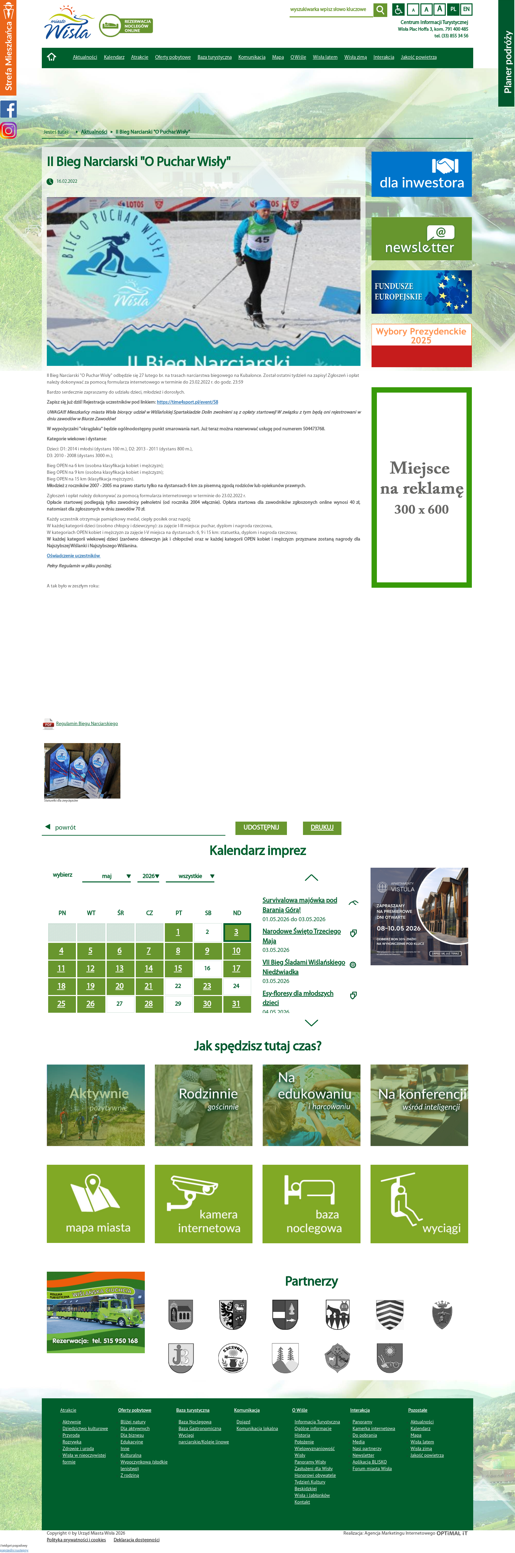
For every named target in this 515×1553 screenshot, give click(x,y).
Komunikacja (247, 1410)
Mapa (278, 57)
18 (61, 987)
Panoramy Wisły (310, 1462)
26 (90, 1004)
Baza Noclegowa (195, 1422)
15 (178, 969)
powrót (60, 828)
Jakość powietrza (419, 57)
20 (119, 987)
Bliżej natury (132, 1422)
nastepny (21, 1550)
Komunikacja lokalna (257, 1428)
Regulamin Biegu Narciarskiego (87, 723)
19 (90, 987)
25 (61, 1004)
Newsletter (363, 1455)
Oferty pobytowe (173, 57)
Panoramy (362, 1422)
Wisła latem (325, 57)
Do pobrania (364, 1435)
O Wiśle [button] (298, 57)
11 (61, 969)
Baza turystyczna (193, 1410)
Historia (302, 1435)
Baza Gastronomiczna (200, 1428)
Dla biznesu (132, 1435)
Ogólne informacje (313, 1428)
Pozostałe (417, 1410)
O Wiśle (300, 1410)
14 (148, 969)
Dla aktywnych (134, 1428)
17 (236, 969)
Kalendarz (114, 57)
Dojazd (243, 1422)
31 (236, 1004)
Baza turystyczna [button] (215, 57)
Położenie (304, 1442)
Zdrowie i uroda (78, 1448)
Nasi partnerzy (366, 1448)
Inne (124, 1448)
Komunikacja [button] (252, 57)
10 (236, 951)
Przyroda (71, 1435)
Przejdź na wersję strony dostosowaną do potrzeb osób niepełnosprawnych (398, 9)
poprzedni (7, 1550)
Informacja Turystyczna (317, 1422)
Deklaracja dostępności (137, 1540)
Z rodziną (129, 1475)
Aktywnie (72, 1422)
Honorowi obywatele (315, 1475)
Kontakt (302, 1502)
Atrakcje (139, 57)
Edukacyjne (131, 1442)
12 (90, 969)
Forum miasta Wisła (372, 1468)
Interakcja (360, 1410)
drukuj (322, 828)
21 (148, 987)
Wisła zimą (355, 57)
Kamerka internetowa (373, 1428)
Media (358, 1442)
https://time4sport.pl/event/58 (187, 402)
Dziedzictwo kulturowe (85, 1428)
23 (207, 987)
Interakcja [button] (384, 57)
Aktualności (85, 57)
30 (207, 1004)
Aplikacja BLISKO (369, 1462)
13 (119, 969)
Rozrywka (72, 1442)
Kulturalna (130, 1455)
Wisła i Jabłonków (312, 1495)
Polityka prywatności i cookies (76, 1540)
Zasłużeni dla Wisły (314, 1468)
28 (148, 1004)
